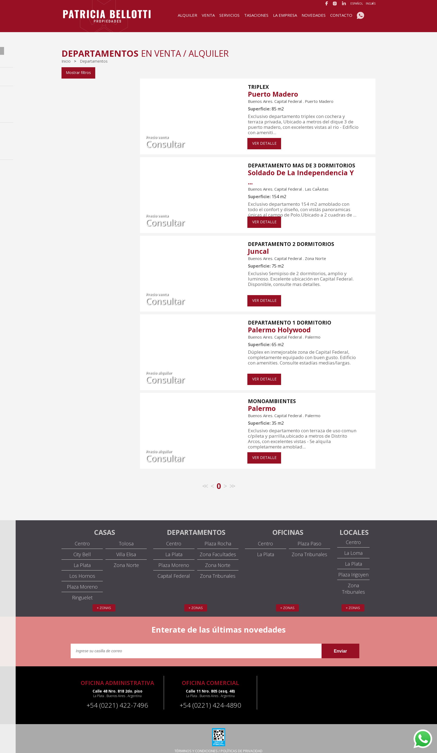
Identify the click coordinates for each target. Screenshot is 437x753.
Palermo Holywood (279, 324)
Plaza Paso (309, 538)
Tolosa (126, 538)
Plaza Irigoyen (353, 569)
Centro (82, 538)
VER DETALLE (264, 138)
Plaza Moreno (82, 581)
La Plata (82, 560)
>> (232, 481)
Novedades (314, 15)
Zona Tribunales (217, 571)
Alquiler (187, 15)
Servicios (229, 15)
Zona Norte (126, 560)
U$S (82, 162)
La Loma (353, 548)
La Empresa (285, 15)
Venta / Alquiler (79, 77)
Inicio (67, 61)
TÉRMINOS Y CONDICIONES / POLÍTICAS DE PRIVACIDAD (218, 745)
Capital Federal (79, 86)
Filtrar (73, 182)
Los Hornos (82, 571)
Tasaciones (256, 15)
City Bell (82, 549)
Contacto (341, 15)
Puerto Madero (273, 88)
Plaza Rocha (217, 538)
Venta (208, 15)
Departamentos (94, 61)
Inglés (370, 3)
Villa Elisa (126, 549)
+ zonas (104, 602)
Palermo (262, 403)
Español (356, 3)
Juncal (258, 246)
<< (204, 481)
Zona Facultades (218, 549)
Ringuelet (82, 592)
